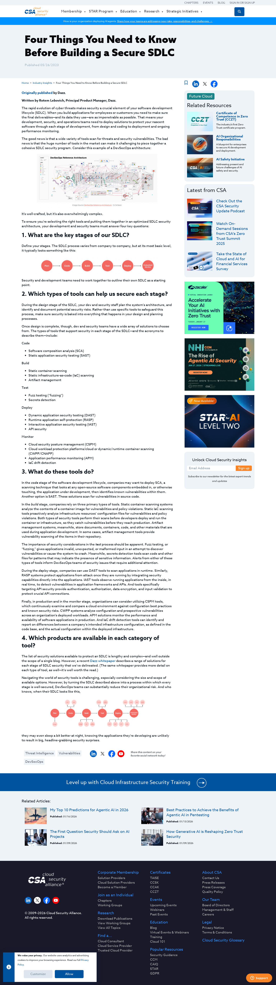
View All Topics (109, 928)
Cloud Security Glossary (223, 940)
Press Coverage (214, 887)
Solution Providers (111, 878)
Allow (69, 974)
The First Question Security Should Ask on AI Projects (89, 834)
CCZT (154, 892)
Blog (221, 2)
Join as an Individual (115, 895)
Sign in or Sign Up (242, 2)
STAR (154, 969)
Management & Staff (218, 910)
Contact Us (210, 878)
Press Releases (213, 882)
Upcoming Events (163, 905)
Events (208, 2)
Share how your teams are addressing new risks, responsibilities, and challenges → (164, 21)
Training (156, 937)
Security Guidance (164, 955)
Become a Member (112, 887)
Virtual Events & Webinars (169, 932)
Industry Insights (42, 82)
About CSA (212, 872)
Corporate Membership (118, 872)
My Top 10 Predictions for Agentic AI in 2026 (89, 810)
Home (25, 82)
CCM (154, 959)
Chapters (191, 2)
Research (106, 913)
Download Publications (115, 918)
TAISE (154, 878)
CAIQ (154, 964)
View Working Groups (114, 923)
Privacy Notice (213, 928)
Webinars (157, 910)
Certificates (160, 872)
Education (159, 922)
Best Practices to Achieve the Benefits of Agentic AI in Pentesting (202, 812)
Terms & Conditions (217, 932)
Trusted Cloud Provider (115, 950)
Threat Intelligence (39, 753)
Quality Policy (212, 892)
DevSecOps (34, 761)
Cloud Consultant (111, 941)
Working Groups (110, 905)
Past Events (159, 914)
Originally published (37, 92)
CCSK (154, 882)
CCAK (154, 887)
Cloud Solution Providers (116, 882)
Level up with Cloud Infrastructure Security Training (128, 782)
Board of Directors (216, 905)
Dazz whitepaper (102, 661)
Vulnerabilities (69, 753)
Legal (207, 922)
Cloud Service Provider (115, 946)
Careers (208, 914)
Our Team (211, 899)
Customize (38, 974)
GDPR (154, 973)
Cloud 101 (157, 941)
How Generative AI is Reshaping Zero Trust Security (204, 834)
